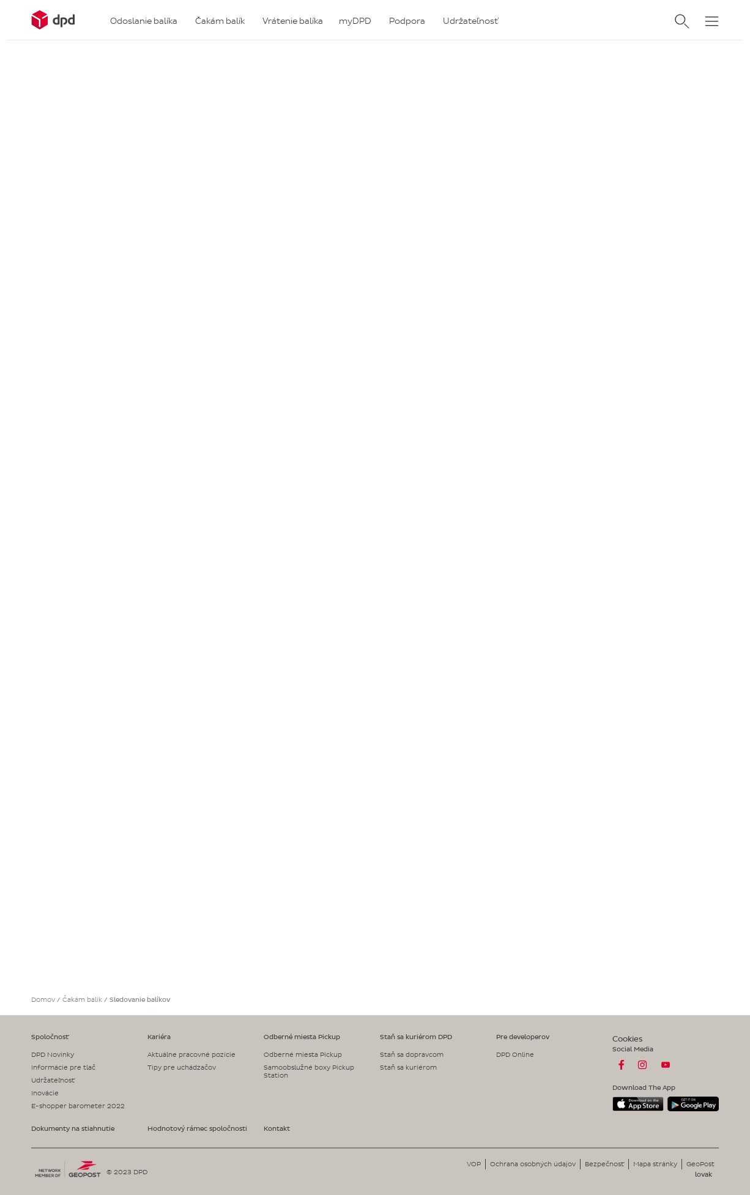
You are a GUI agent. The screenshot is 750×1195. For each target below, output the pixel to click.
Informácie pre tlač (63, 1067)
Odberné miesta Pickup (302, 1036)
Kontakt (277, 1128)
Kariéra (159, 1036)
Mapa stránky (655, 1164)
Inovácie (45, 1093)
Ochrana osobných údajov (533, 1164)
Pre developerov (522, 1036)
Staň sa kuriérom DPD (416, 1036)
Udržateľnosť (53, 1080)
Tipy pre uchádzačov (181, 1067)
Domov (43, 999)
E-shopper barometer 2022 (78, 1105)
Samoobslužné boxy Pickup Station (309, 1071)
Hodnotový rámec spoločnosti (197, 1128)
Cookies (627, 1038)
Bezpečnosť (604, 1164)
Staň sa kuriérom (408, 1067)
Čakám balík (82, 999)
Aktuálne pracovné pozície (191, 1054)
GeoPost (700, 1164)
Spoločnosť (50, 1036)
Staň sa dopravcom (412, 1054)
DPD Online (515, 1054)
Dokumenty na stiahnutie (72, 1128)
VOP (474, 1164)
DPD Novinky (52, 1054)
